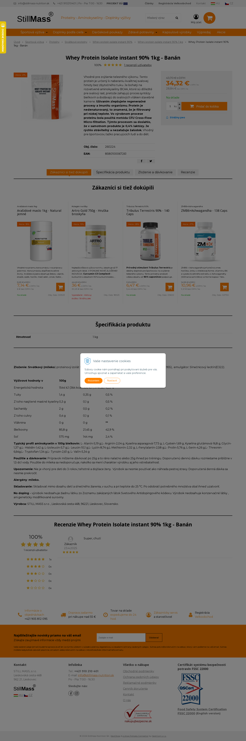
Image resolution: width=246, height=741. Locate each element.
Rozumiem (93, 380)
